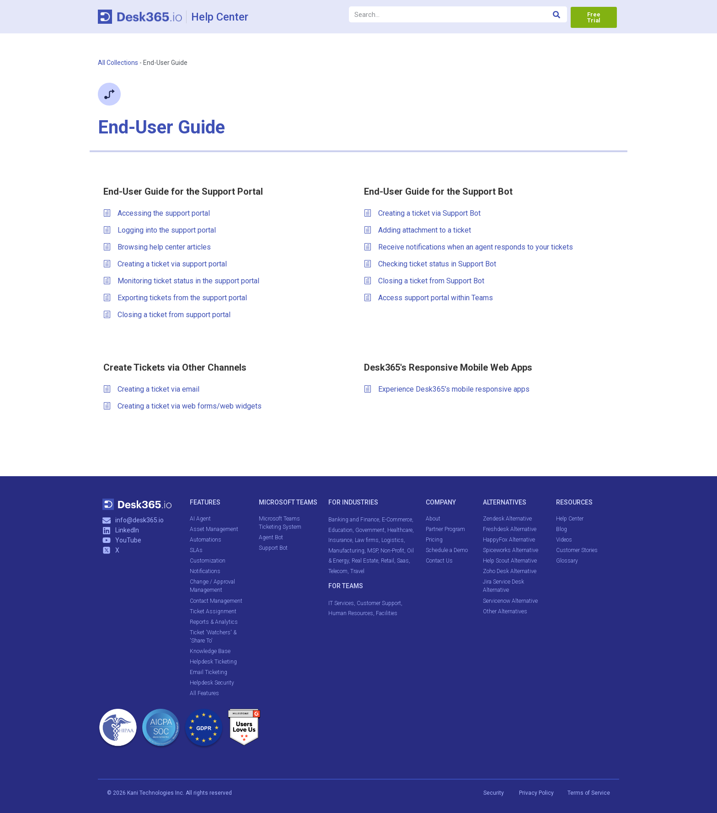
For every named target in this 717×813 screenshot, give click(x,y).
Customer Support (379, 603)
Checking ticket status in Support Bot (430, 264)
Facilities (387, 613)
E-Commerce (397, 519)
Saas (403, 561)
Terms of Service (588, 792)
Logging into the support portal (159, 230)
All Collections (118, 62)
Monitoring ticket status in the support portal (181, 281)
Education (340, 530)
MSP (372, 550)
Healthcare (399, 530)
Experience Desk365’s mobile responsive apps (447, 389)
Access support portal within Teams (428, 298)
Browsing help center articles (157, 247)
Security (493, 792)
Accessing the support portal (156, 213)
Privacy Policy (537, 792)
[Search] (556, 14)
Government (370, 530)
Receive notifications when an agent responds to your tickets (468, 247)
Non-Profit (392, 550)
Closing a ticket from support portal (166, 315)
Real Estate (365, 561)
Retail (387, 561)
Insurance (340, 540)
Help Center (221, 17)
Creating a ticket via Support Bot (422, 213)
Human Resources (350, 613)
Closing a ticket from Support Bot (424, 281)
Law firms (367, 540)
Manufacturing (346, 550)
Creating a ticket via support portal (165, 264)
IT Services (341, 603)
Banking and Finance (353, 519)
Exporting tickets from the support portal (175, 298)
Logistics (392, 540)
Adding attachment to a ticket (417, 230)
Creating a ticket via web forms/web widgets (182, 406)
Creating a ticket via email (151, 389)
